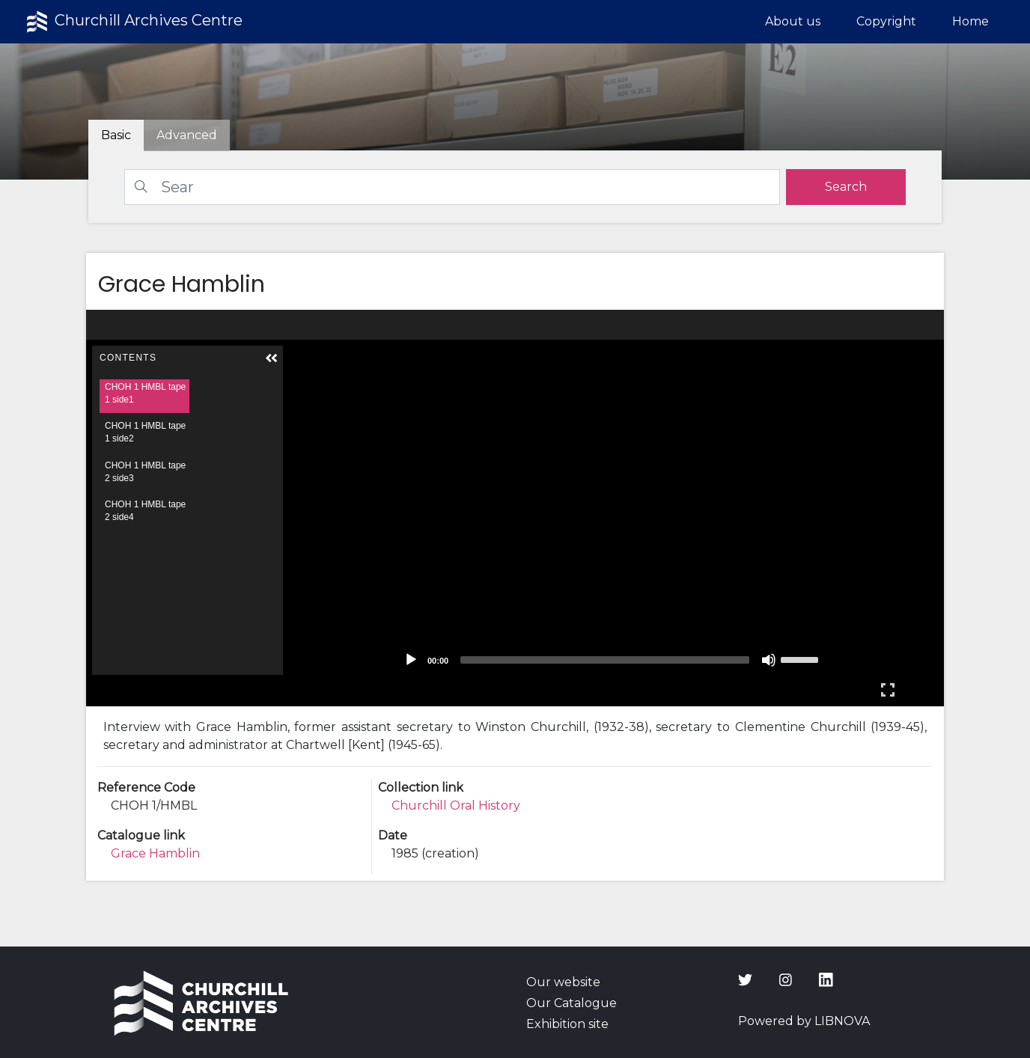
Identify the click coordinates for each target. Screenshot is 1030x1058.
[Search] (452, 187)
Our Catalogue (571, 1003)
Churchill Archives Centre (133, 22)
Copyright (886, 21)
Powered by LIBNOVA (804, 1021)
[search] (846, 187)
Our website (563, 982)
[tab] (187, 135)
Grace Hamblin (155, 853)
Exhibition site (567, 1024)
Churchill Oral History (455, 805)
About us (792, 21)
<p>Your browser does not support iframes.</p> (515, 508)
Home (970, 21)
